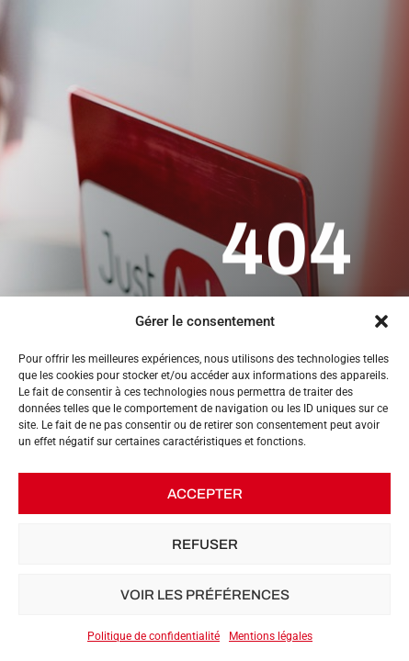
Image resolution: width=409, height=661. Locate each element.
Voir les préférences (205, 595)
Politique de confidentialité (153, 636)
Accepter (205, 494)
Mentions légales (270, 636)
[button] (381, 321)
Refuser (205, 544)
